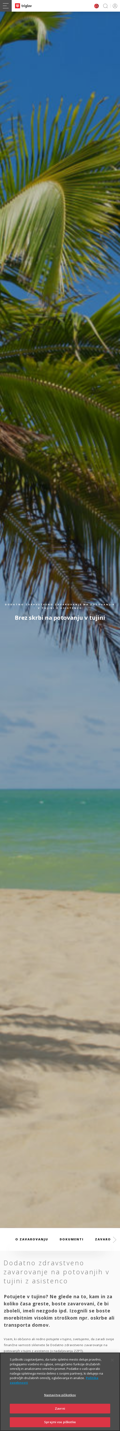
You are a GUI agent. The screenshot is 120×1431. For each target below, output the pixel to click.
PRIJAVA (114, 6)
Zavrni (60, 1413)
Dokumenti (71, 1239)
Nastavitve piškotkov (60, 1400)
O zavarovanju (31, 1239)
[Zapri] (112, 1365)
